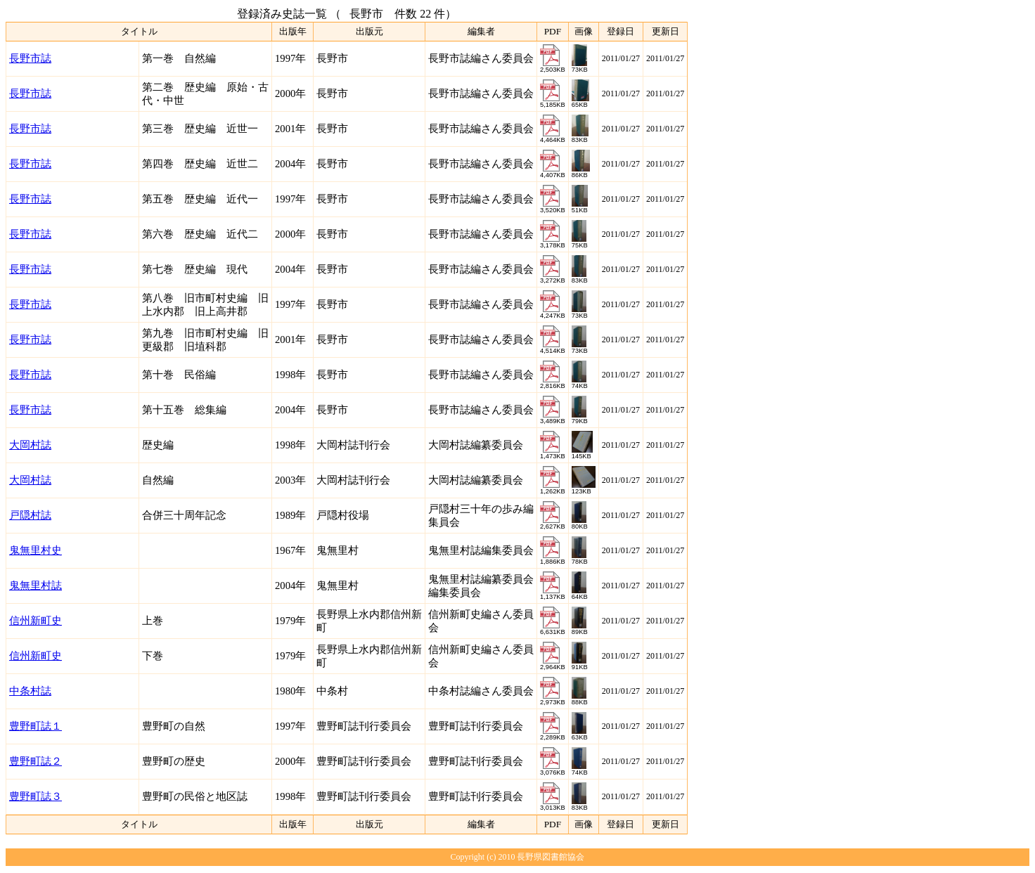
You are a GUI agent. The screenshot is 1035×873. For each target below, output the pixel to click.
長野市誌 (30, 58)
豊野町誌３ (35, 796)
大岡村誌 (30, 445)
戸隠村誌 (30, 515)
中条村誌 (30, 691)
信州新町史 (35, 620)
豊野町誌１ (35, 726)
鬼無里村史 (35, 550)
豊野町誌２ (35, 761)
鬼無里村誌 (35, 585)
